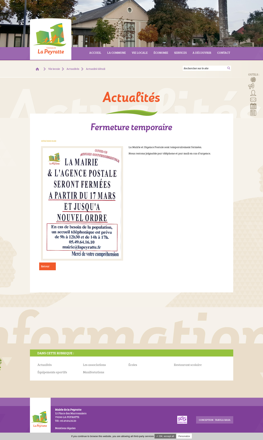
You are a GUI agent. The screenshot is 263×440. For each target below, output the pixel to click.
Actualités (253, 112)
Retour (45, 266)
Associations (253, 92)
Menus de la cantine (253, 79)
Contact (253, 99)
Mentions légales (65, 428)
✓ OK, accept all (165, 436)
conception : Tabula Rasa (214, 420)
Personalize (184, 436)
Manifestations (251, 86)
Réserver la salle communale (253, 106)
